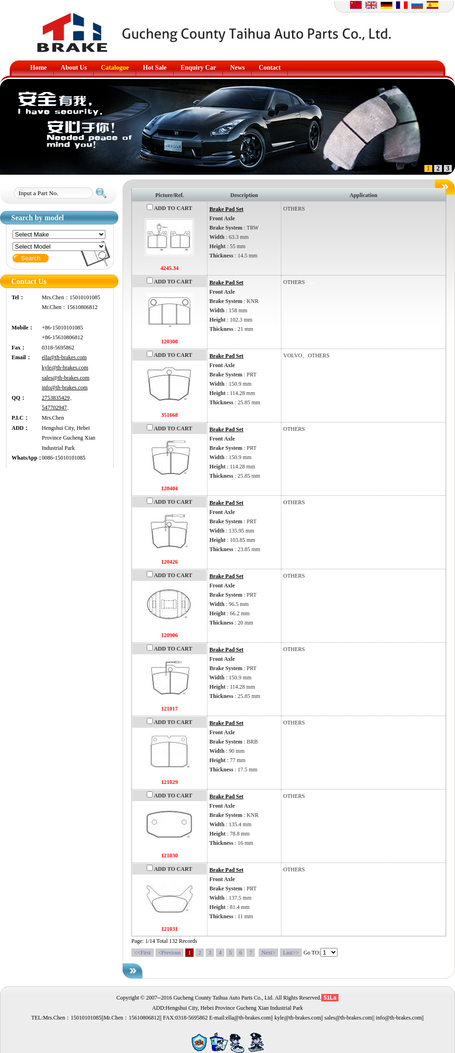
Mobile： (23, 327)
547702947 (54, 407)
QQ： (19, 398)
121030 (169, 855)
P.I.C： (20, 418)
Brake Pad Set (226, 209)
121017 (169, 708)
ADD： (20, 428)
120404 (169, 488)
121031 (169, 929)
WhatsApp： (27, 457)
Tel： (18, 297)
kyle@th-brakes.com (65, 367)
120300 (169, 341)
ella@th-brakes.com (64, 357)
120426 (169, 562)
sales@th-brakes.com (66, 378)
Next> (268, 952)
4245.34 (170, 268)
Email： (22, 357)
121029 (169, 782)
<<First (142, 952)
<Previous (169, 952)
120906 (169, 635)
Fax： (19, 347)
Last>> (291, 952)
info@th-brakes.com (65, 387)
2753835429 (56, 398)
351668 (169, 415)
